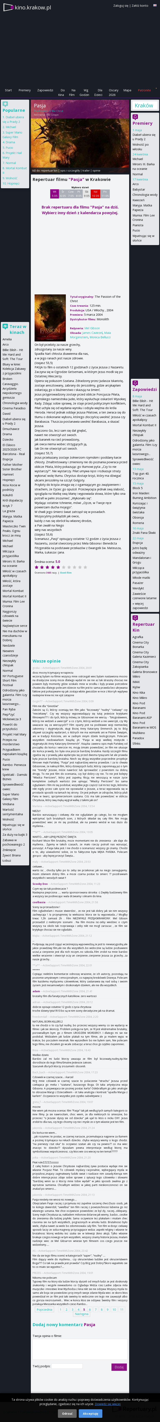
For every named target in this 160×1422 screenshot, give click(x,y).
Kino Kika (138, 692)
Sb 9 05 (87, 194)
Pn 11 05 (105, 194)
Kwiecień (138, 200)
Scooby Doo (40, 884)
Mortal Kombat (13, 591)
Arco (135, 184)
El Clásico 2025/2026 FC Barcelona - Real (13, 449)
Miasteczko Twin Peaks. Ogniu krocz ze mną (14, 530)
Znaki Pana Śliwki (144, 533)
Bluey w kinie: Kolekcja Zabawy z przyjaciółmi (14, 368)
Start (8, 90)
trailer (86, 170)
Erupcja (137, 543)
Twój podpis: (41, 1366)
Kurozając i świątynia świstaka (140, 507)
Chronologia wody (145, 195)
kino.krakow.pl (33, 7)
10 (114, 1309)
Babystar (138, 189)
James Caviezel (92, 333)
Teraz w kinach (18, 329)
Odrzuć (67, 1414)
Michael (137, 159)
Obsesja (138, 517)
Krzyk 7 (7, 506)
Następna (81, 1314)
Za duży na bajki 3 (14, 835)
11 (122, 1309)
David (6, 414)
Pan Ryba (8, 709)
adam (36, 991)
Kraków (144, 105)
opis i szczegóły (70, 170)
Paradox (138, 738)
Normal (137, 174)
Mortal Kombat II (144, 425)
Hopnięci (13, 183)
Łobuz (6, 860)
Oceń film (65, 572)
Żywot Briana (11, 855)
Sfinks (136, 743)
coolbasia (38, 902)
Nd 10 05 (95, 194)
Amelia (7, 339)
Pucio (136, 230)
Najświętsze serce (14, 626)
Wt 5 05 (55, 194)
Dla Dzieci (98, 92)
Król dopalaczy (12, 500)
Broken (7, 379)
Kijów (136, 687)
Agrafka (137, 637)
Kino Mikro (139, 698)
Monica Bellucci (100, 337)
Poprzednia (44, 1309)
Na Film (72, 92)
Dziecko (7, 439)
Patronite (144, 90)
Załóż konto (140, 6)
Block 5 (137, 488)
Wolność (11, 178)
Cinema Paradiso (14, 408)
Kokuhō (7, 495)
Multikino (138, 733)
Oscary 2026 (114, 92)
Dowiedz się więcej (108, 1404)
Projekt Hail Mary (14, 734)
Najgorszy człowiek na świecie (10, 615)
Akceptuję (90, 1414)
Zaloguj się (120, 6)
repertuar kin (49, 170)
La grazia (8, 511)
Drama (10, 142)
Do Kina (61, 92)
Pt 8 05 (79, 194)
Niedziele (8, 645)
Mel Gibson (52, 115)
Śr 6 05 (63, 194)
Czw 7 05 (71, 194)
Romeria (138, 523)
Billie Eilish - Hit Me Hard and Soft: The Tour (142, 405)
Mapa (127, 90)
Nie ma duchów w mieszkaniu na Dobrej (14, 635)
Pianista (137, 225)
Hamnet (8, 474)
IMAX (136, 682)
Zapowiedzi (45, 90)
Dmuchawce (10, 429)
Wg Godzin (84, 92)
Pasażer (137, 583)
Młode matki (141, 578)
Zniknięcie (9, 850)
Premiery (25, 90)
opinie (96, 170)
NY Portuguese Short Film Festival (12, 680)
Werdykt (138, 588)
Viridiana (8, 804)
